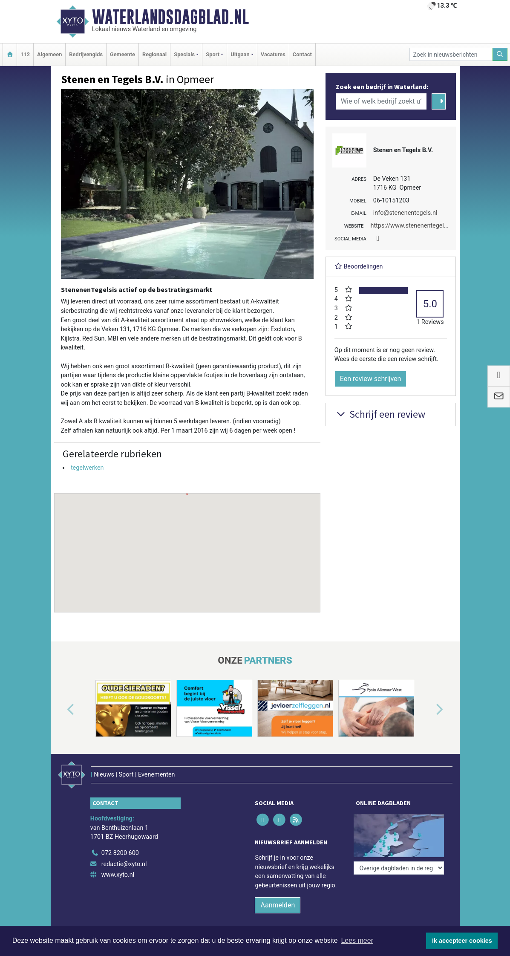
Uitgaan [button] (240, 54)
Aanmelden (277, 905)
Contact (302, 54)
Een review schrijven (370, 379)
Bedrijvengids (86, 54)
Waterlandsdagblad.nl (170, 17)
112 (25, 54)
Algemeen (49, 54)
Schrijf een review (379, 414)
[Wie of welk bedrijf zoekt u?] (381, 101)
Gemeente (122, 54)
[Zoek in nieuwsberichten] (451, 54)
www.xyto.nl (117, 874)
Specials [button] (184, 54)
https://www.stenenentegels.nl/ (413, 225)
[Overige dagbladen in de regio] (399, 868)
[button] (187, 545)
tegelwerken (87, 467)
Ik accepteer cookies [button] (462, 940)
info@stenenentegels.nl (405, 213)
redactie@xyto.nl (124, 864)
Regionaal (154, 54)
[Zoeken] (500, 54)
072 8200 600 (120, 853)
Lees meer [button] (357, 940)
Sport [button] (212, 54)
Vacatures (273, 54)
